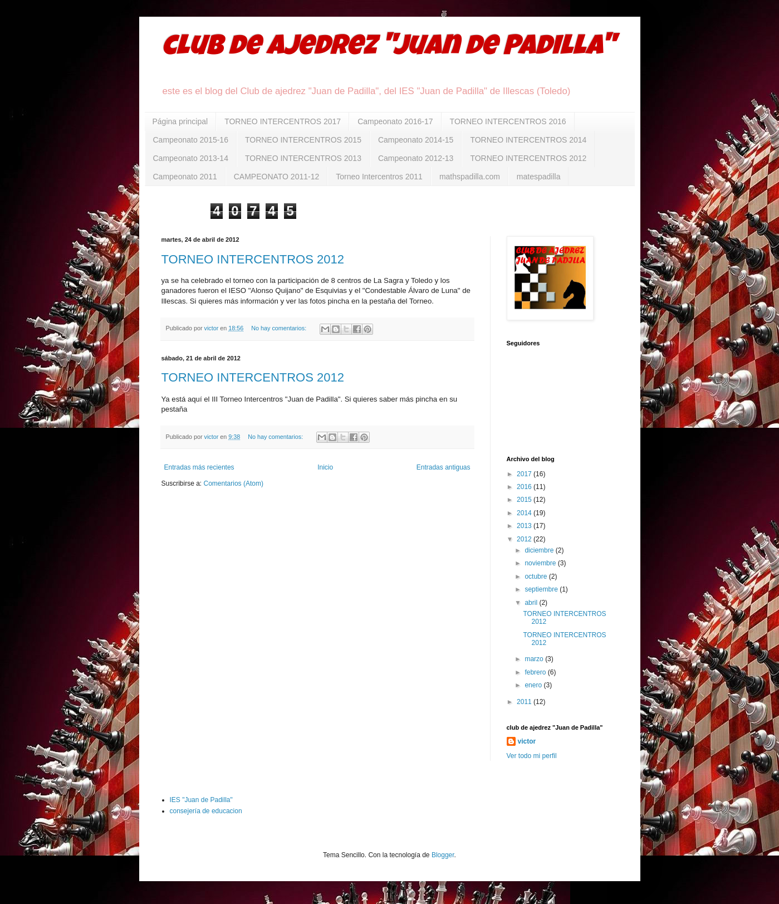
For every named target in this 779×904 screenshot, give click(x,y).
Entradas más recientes (199, 467)
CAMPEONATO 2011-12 (277, 176)
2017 (525, 474)
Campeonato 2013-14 (190, 158)
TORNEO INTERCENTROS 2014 (528, 139)
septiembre (542, 589)
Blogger (443, 855)
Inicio (325, 467)
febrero (536, 672)
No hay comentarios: (279, 328)
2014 (525, 513)
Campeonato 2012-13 (415, 158)
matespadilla (539, 176)
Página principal (180, 121)
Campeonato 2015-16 (190, 139)
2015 (525, 500)
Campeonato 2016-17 (395, 121)
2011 (525, 702)
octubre (536, 576)
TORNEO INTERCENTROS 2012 (528, 158)
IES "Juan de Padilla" (201, 800)
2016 (525, 487)
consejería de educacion (206, 811)
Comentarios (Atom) (233, 483)
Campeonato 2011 (185, 176)
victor (527, 741)
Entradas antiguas (444, 467)
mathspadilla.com (469, 176)
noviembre (541, 563)
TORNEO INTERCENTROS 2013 (303, 158)
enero (534, 685)
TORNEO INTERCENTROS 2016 (508, 121)
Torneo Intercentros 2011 (379, 176)
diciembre (540, 550)
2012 (525, 539)
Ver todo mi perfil (532, 756)
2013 (525, 526)
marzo (535, 659)
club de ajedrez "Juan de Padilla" (388, 48)
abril (532, 603)
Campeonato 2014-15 (415, 139)
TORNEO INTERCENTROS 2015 (303, 139)
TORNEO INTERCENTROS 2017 (282, 121)
